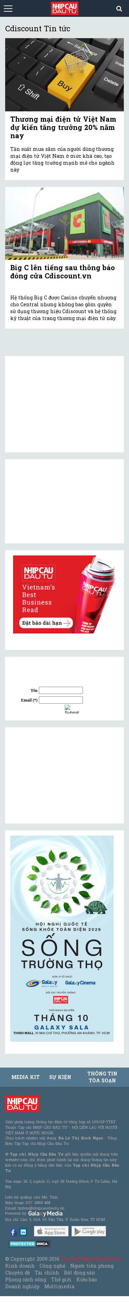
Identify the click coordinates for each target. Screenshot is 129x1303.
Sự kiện (60, 1077)
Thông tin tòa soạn (102, 1077)
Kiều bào (86, 1279)
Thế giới (61, 1279)
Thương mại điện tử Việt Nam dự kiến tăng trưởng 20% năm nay (63, 127)
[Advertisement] (62, 775)
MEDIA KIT (25, 1077)
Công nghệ (52, 1265)
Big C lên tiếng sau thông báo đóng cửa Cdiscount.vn (62, 271)
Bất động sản (79, 1272)
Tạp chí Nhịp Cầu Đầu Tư (91, 1259)
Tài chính (47, 1272)
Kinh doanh (20, 1265)
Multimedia (59, 1286)
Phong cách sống (25, 1279)
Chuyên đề (17, 1272)
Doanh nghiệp (22, 1286)
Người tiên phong (92, 1265)
